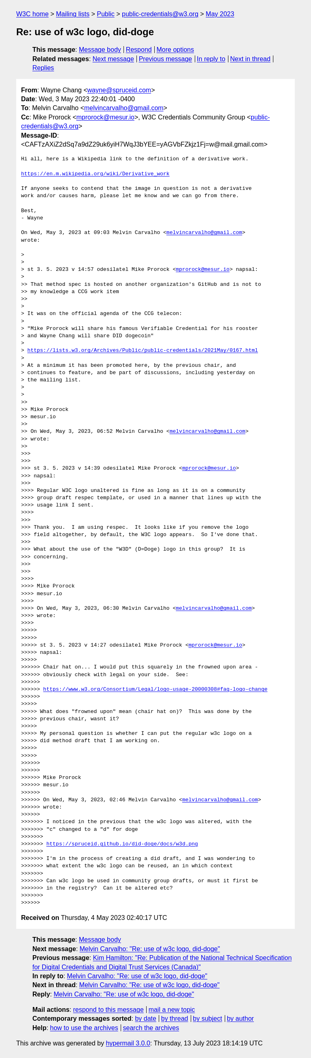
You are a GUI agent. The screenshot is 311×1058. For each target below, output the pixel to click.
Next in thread (250, 58)
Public (106, 14)
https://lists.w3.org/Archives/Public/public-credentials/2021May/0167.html (143, 350)
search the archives (151, 1027)
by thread (174, 1018)
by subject (207, 1018)
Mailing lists (72, 14)
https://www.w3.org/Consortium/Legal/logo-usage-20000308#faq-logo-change (155, 689)
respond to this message (108, 1009)
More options (175, 49)
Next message (113, 58)
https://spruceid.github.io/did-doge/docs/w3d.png (122, 844)
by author (240, 1018)
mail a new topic (172, 1009)
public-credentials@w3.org (160, 14)
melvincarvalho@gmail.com (124, 107)
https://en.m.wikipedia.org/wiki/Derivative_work (95, 174)
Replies (43, 67)
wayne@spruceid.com (119, 90)
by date (145, 1018)
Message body (100, 49)
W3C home (32, 14)
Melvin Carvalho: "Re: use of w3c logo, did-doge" (150, 948)
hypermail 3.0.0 (128, 1043)
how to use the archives (84, 1027)
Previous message (165, 58)
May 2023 (220, 14)
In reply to (211, 58)
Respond (139, 49)
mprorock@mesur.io (105, 117)
